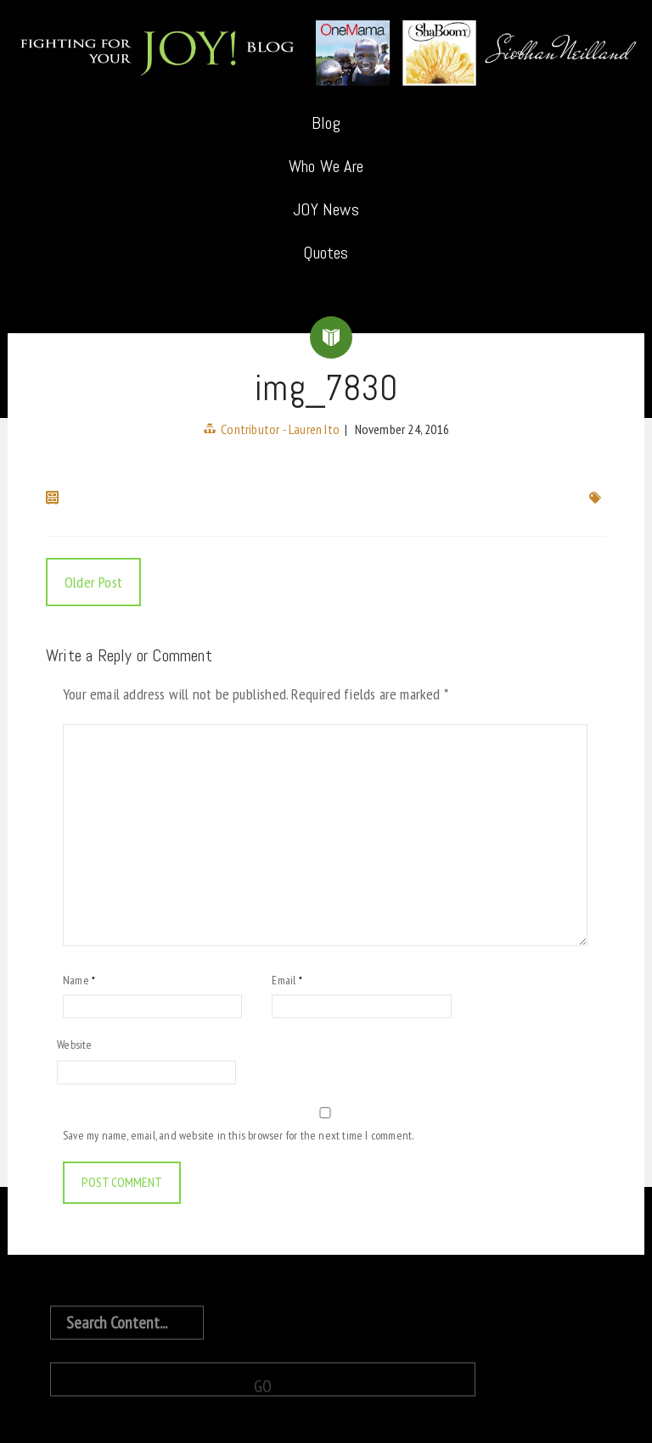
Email (286, 980)
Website (74, 1044)
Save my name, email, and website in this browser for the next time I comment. (238, 1135)
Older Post (93, 582)
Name (79, 980)
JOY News (326, 209)
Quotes (325, 253)
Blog (326, 123)
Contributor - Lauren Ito (280, 429)
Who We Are (326, 166)
